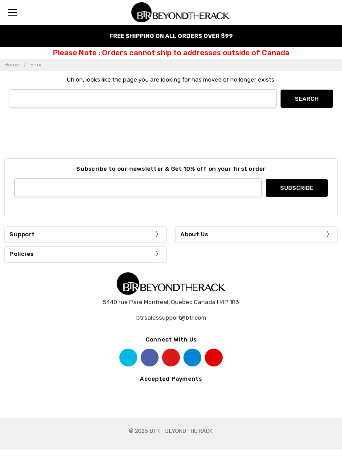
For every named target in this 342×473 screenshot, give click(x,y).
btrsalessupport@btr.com (171, 317)
